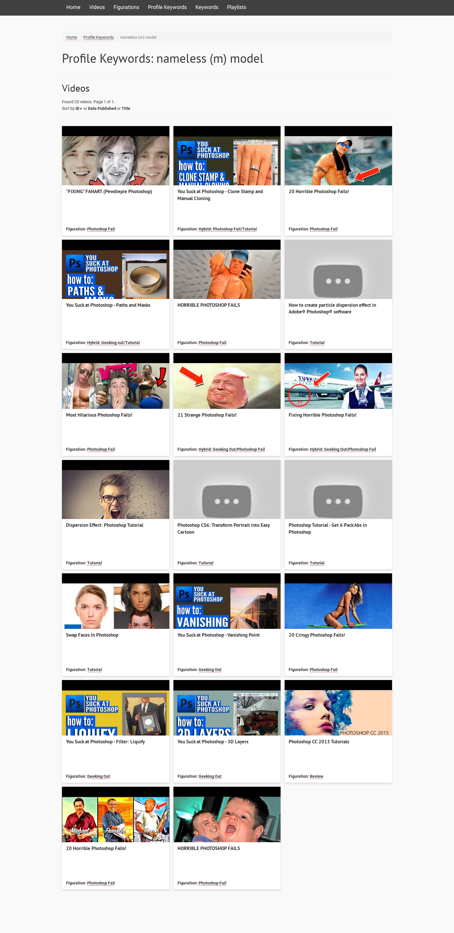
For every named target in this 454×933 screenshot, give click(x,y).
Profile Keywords (167, 7)
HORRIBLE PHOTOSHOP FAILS (208, 305)
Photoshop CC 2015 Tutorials (319, 741)
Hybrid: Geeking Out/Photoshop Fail (232, 449)
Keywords (206, 7)
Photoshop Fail (101, 229)
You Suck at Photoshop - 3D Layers (212, 741)
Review (316, 776)
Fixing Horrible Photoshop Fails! (322, 415)
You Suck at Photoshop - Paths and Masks (108, 305)
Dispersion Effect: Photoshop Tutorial (104, 525)
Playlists (236, 7)
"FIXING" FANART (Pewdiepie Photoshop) (109, 191)
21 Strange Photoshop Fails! (207, 415)
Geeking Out (210, 669)
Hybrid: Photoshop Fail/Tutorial (228, 229)
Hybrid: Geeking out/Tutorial (113, 342)
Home (73, 7)
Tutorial (317, 342)
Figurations (126, 7)
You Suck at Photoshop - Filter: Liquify (105, 741)
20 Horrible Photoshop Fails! (319, 191)
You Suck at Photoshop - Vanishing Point (218, 635)
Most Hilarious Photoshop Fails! (99, 415)
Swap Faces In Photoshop (92, 635)
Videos (97, 7)
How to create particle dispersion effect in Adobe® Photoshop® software (332, 308)
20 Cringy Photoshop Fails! (317, 635)
